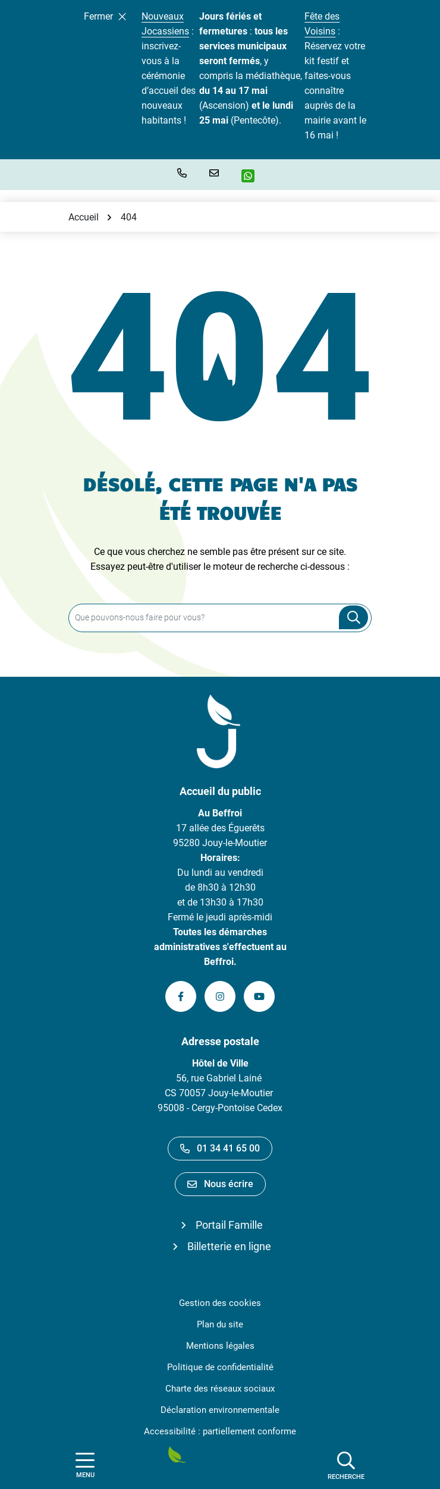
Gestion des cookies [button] (220, 1303)
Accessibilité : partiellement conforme (220, 1431)
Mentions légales (220, 1345)
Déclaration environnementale (220, 1410)
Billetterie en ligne (229, 1246)
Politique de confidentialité (220, 1367)
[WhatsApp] (252, 175)
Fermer (105, 16)
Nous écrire (220, 1184)
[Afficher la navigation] (85, 1465)
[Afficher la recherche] (346, 1465)
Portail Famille (229, 1225)
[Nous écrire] (216, 173)
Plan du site (220, 1324)
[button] (184, 173)
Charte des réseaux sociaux (220, 1388)
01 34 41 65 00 (220, 1148)
